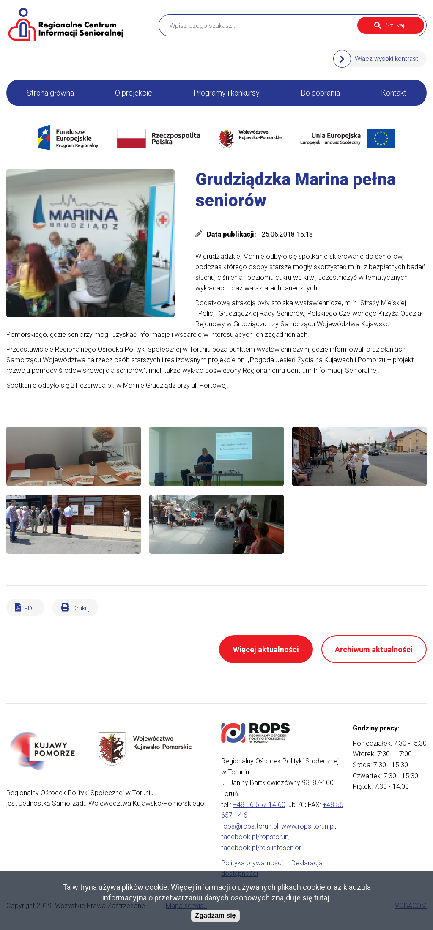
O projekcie (133, 92)
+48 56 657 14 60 (259, 805)
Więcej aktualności (266, 649)
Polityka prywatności (252, 863)
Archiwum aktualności (374, 649)
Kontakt (393, 92)
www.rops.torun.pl (308, 826)
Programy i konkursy (226, 92)
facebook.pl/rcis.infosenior (261, 848)
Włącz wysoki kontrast (386, 59)
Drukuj (81, 608)
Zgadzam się (215, 915)
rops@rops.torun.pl (249, 826)
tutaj (321, 897)
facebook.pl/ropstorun (254, 837)
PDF (30, 608)
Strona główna (50, 92)
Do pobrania (320, 92)
